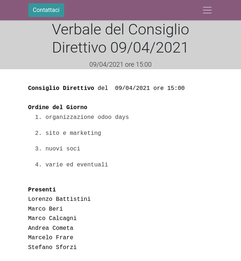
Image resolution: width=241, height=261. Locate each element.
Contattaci (46, 10)
